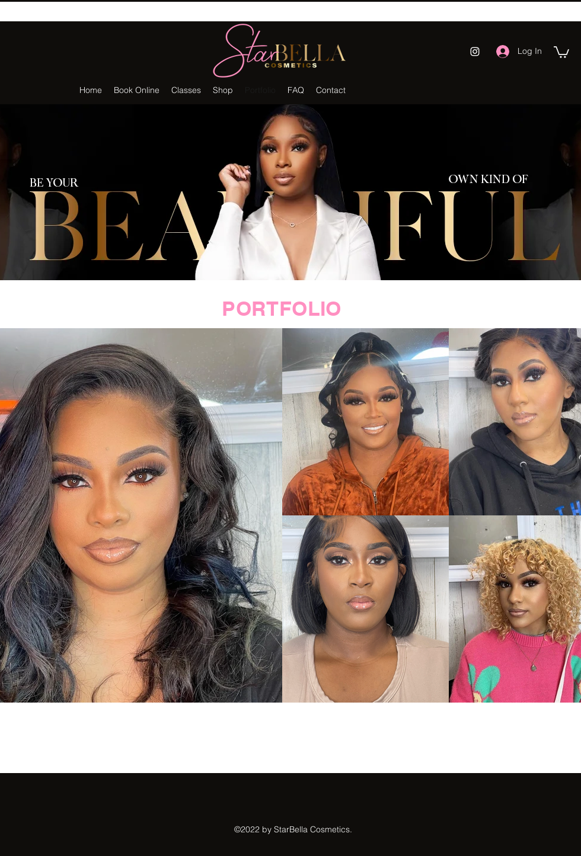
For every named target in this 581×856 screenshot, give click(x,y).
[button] (561, 51)
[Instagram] (475, 51)
